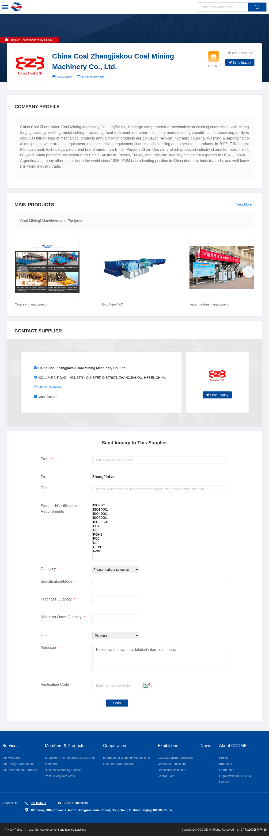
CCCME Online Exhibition (175, 757)
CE (116, 530)
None (116, 551)
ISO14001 (116, 510)
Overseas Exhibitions (172, 764)
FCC (116, 539)
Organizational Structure (235, 776)
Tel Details (35, 803)
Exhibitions (168, 745)
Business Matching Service (63, 770)
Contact (224, 782)
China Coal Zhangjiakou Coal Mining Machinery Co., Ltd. (82, 368)
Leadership (226, 770)
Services (10, 745)
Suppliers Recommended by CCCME (70, 757)
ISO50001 (116, 518)
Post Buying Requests (60, 776)
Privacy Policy (14, 829)
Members (51, 764)
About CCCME (233, 745)
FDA (116, 526)
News (206, 745)
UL (116, 543)
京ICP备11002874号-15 (252, 829)
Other (116, 547)
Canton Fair (166, 776)
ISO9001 (116, 505)
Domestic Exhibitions (172, 770)
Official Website (93, 77)
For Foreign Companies (18, 764)
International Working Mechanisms (126, 757)
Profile (223, 757)
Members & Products (64, 745)
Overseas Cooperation (118, 764)
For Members (11, 757)
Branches (225, 764)
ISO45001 (116, 514)
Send (117, 703)
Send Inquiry (240, 62)
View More (65, 77)
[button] (247, 270)
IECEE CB (116, 522)
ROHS (116, 535)
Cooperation (114, 745)
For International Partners (19, 770)
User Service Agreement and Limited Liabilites (57, 829)
